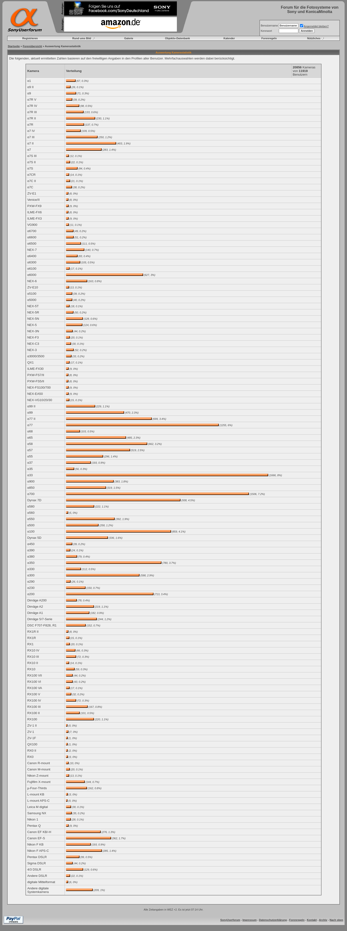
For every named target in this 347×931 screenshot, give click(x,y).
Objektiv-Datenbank (177, 38)
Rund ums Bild (81, 38)
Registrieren (30, 38)
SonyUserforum (230, 919)
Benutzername (269, 25)
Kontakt (312, 919)
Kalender (229, 38)
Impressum (249, 919)
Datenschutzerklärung (273, 919)
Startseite (14, 46)
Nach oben (336, 919)
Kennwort (266, 30)
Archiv (323, 919)
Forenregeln (269, 38)
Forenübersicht (32, 46)
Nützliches (313, 38)
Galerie (128, 38)
